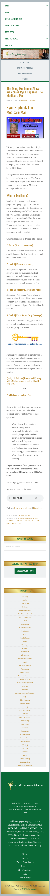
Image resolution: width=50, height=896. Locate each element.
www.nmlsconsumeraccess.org (27, 845)
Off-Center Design (29, 889)
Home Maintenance (25, 676)
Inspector (25, 686)
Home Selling (25, 679)
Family (25, 662)
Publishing (25, 721)
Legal (25, 697)
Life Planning (25, 700)
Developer (25, 645)
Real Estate (25, 724)
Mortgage (25, 707)
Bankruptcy (25, 603)
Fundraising (25, 669)
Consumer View (25, 627)
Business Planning (25, 610)
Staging (25, 745)
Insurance (25, 690)
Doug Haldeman (25, 518)
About (25, 858)
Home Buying (25, 672)
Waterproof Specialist (25, 765)
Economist (25, 652)
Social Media (25, 741)
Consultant (25, 624)
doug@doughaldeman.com (27, 806)
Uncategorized (24, 515)
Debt (25, 641)
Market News (25, 703)
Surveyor (25, 752)
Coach (25, 621)
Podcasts (25, 714)
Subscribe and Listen (25, 571)
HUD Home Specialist (25, 683)
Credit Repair (25, 638)
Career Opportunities (25, 617)
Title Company (25, 759)
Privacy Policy (24, 878)
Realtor (24, 728)
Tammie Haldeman (23, 521)
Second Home (25, 738)
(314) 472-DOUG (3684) (30, 803)
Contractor (25, 631)
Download (37, 508)
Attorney (25, 596)
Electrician (25, 655)
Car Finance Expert (25, 614)
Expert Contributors (25, 658)
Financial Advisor (25, 665)
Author (25, 600)
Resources (25, 731)
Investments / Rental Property (25, 693)
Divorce (25, 648)
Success (25, 748)
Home (25, 854)
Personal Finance (25, 710)
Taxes (25, 755)
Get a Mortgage (25, 870)
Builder (25, 607)
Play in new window (23, 508)
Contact (25, 874)
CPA (25, 634)
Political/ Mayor (25, 717)
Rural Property (25, 734)
